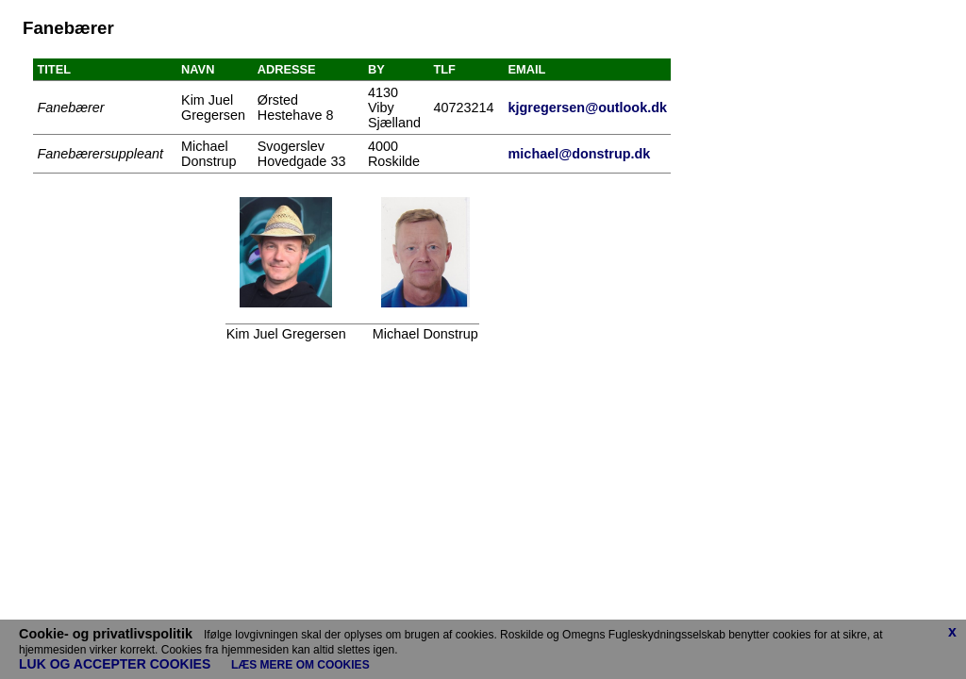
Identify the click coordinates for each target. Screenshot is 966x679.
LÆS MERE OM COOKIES (300, 664)
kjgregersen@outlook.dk (587, 107)
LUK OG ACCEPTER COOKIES (120, 663)
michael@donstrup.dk (579, 153)
